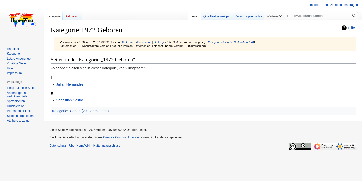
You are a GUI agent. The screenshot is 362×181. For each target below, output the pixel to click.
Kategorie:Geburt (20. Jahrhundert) (231, 42)
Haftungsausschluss (106, 145)
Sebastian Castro (69, 100)
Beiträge (159, 42)
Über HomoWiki (79, 145)
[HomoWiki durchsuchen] (322, 15)
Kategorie (59, 111)
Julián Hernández (69, 84)
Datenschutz (57, 145)
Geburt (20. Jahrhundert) (89, 111)
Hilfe (351, 28)
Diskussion (144, 42)
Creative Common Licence (121, 137)
